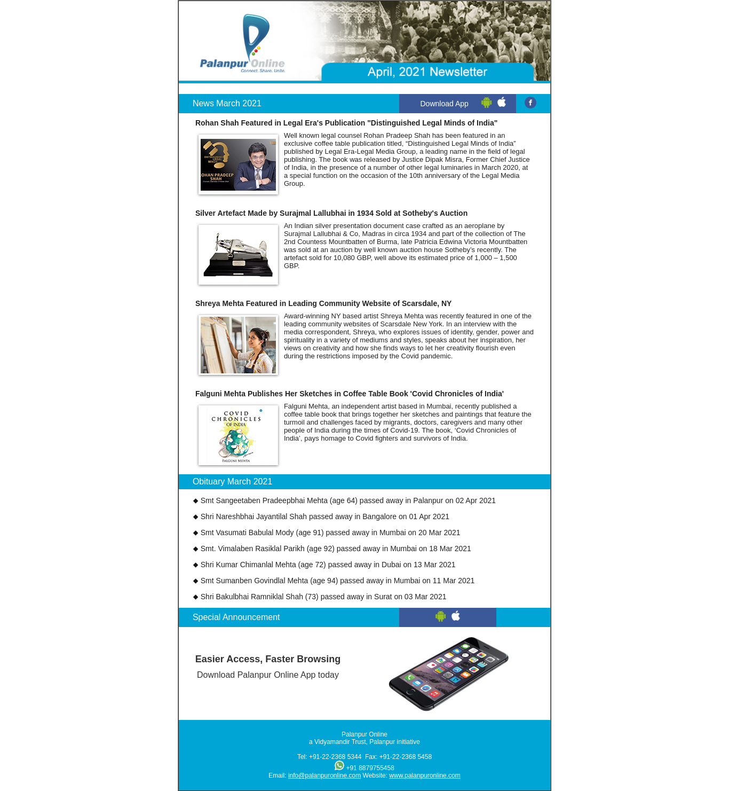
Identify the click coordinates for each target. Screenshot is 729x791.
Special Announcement (236, 617)
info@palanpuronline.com (324, 775)
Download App (445, 103)
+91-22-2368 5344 (335, 757)
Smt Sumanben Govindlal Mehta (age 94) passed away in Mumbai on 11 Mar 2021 (338, 580)
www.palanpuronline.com (424, 775)
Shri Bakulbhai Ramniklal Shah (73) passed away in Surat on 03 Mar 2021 (324, 596)
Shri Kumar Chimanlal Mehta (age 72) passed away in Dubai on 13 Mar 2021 (328, 564)
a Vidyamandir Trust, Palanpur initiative (364, 742)
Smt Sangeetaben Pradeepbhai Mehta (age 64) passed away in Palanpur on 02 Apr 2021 (348, 500)
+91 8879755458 (370, 768)
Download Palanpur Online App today (267, 663)
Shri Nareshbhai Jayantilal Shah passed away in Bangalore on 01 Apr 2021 (325, 516)
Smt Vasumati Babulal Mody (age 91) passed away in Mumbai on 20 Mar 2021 (331, 532)
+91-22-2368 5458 (405, 757)
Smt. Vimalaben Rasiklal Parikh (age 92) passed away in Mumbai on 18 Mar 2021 (336, 548)
